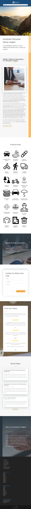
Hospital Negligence (15, 226)
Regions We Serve (6, 464)
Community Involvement (7, 467)
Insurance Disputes (7, 186)
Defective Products (24, 226)
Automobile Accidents (15, 160)
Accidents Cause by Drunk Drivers (24, 186)
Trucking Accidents (24, 172)
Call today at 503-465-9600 (10, 246)
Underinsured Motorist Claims (24, 199)
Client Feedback (6, 316)
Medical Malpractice (24, 160)
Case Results (5, 460)
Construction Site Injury (15, 213)
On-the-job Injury (24, 214)
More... (4, 495)
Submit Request (20, 291)
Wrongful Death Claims (6, 160)
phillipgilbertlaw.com (7, 386)
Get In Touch (9, 255)
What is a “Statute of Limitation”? (10, 397)
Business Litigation (7, 226)
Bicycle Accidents (7, 172)
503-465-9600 (5, 502)
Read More (15, 409)
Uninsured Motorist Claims (15, 199)
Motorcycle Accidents (15, 186)
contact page (15, 444)
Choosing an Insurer (6, 468)
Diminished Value (6, 199)
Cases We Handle (6, 463)
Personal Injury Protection (7, 213)
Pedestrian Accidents (15, 172)
